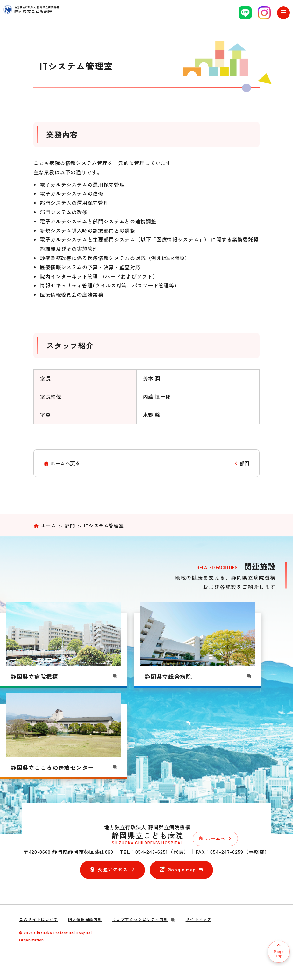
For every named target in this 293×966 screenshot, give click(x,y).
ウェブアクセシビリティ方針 (144, 919)
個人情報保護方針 (85, 919)
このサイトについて (38, 919)
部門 (245, 463)
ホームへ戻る (65, 463)
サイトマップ (198, 919)
